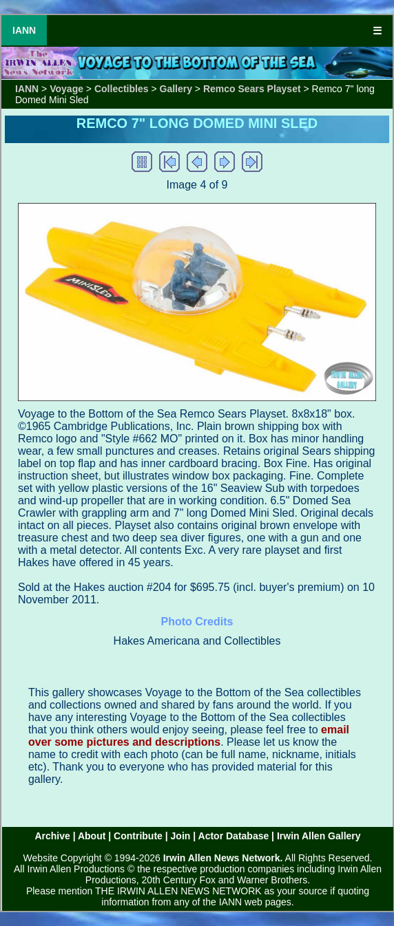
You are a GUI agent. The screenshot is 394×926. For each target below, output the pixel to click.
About (91, 835)
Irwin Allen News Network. (223, 857)
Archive (52, 835)
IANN (24, 30)
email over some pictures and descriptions (188, 736)
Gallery (176, 88)
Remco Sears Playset (252, 88)
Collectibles (121, 88)
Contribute (138, 835)
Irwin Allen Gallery (319, 835)
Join (181, 835)
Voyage (66, 88)
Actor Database (233, 835)
